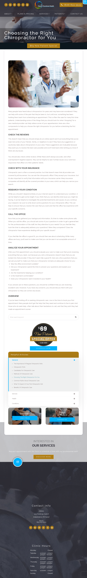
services (15, 394)
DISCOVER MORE (43, 457)
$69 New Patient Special (43, 46)
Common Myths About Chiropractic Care (27, 381)
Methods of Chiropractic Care (24, 374)
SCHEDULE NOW (43, 348)
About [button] (8, 14)
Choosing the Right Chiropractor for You (27, 377)
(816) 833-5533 (72, 5)
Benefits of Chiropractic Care (23, 388)
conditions (15, 404)
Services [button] (44, 14)
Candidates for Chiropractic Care (25, 371)
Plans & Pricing (26, 14)
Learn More (24, 418)
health (14, 399)
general (15, 360)
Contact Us (77, 14)
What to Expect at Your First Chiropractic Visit (29, 384)
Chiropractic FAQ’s (20, 367)
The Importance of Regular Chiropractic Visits (29, 364)
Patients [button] (60, 14)
